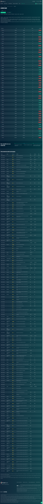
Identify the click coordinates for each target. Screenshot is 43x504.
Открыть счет (23, 3)
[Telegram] (3, 491)
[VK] (6, 491)
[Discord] (5, 491)
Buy (3, 12)
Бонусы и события (15, 3)
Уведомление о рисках (25, 482)
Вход (37, 3)
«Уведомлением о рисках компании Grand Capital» (11, 499)
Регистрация (40, 3)
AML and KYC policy (38, 482)
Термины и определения (19, 482)
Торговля (2, 3)
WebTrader (33, 1)
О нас (19, 3)
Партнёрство (10, 3)
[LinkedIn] (4, 491)
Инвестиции (5, 3)
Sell (9, 12)
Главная (1, 6)
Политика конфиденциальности (32, 482)
